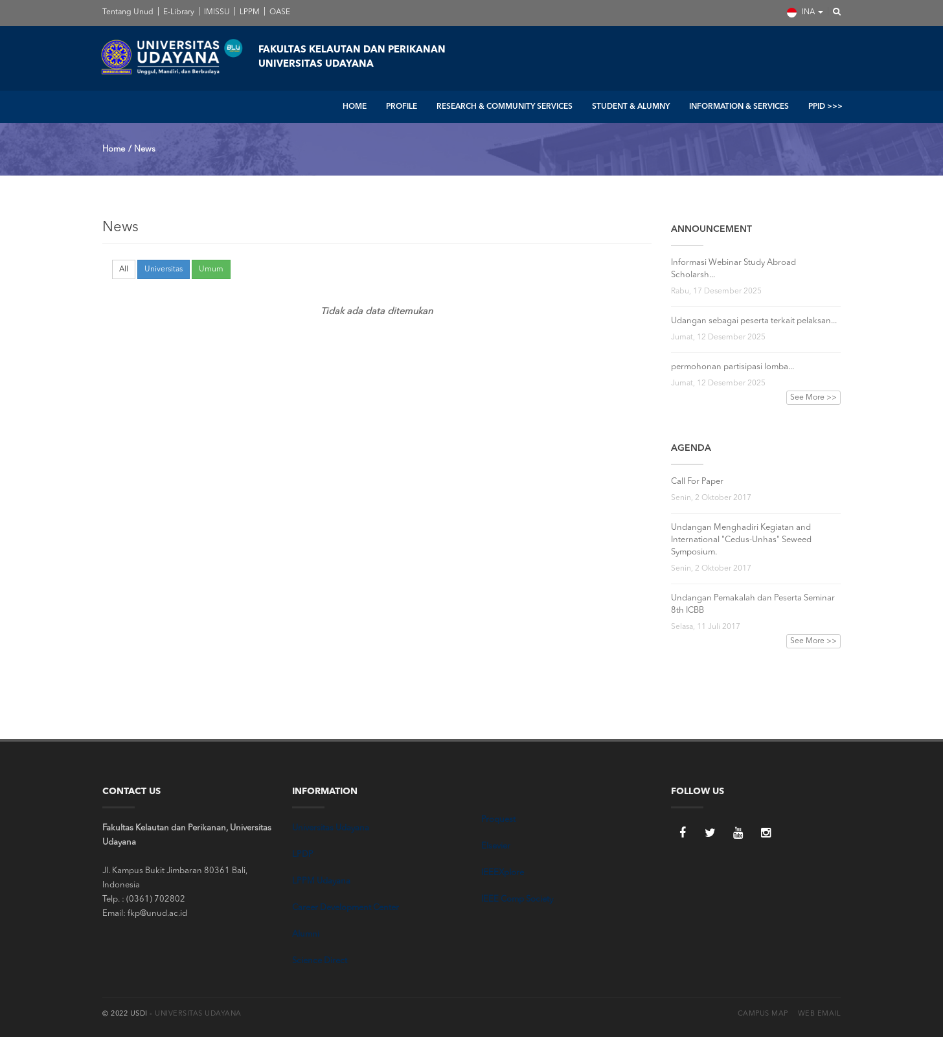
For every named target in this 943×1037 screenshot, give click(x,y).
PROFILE (401, 107)
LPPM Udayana (321, 881)
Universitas (163, 269)
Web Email (819, 1014)
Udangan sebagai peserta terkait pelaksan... (754, 321)
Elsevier (495, 846)
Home (113, 149)
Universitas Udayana (330, 828)
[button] (833, 12)
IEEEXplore (502, 873)
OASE (278, 12)
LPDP (302, 854)
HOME (355, 107)
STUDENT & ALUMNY (631, 107)
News (144, 149)
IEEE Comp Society (517, 899)
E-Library (177, 12)
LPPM (249, 12)
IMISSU (216, 12)
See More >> (813, 398)
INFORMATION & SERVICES (739, 107)
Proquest (498, 819)
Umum (211, 269)
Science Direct (319, 961)
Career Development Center (345, 908)
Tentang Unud (127, 12)
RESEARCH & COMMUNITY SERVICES (505, 107)
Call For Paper (697, 481)
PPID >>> (825, 107)
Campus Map (763, 1014)
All (123, 269)
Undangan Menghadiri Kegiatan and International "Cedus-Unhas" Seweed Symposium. (741, 539)
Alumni (305, 934)
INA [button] (805, 12)
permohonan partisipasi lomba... (732, 367)
